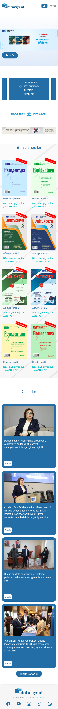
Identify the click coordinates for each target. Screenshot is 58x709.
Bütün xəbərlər (29, 674)
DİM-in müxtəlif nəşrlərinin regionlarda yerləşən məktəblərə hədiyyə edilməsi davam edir (28, 577)
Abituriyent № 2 (39, 253)
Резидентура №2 (11, 198)
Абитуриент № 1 (11, 308)
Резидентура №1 (11, 362)
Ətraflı (10, 55)
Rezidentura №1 (40, 362)
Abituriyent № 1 (39, 308)
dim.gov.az (40, 697)
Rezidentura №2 (40, 198)
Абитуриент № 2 (11, 253)
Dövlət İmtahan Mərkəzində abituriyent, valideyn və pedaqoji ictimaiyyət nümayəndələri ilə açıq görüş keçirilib (25, 444)
